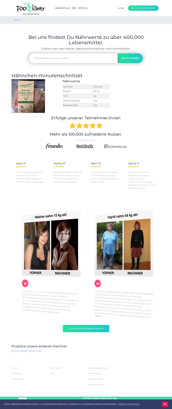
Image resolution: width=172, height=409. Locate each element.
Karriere (15, 368)
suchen (130, 58)
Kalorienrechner (95, 384)
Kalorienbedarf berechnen (26, 351)
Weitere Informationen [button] (129, 404)
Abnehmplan (62, 8)
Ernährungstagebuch (98, 368)
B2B (74, 8)
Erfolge (83, 8)
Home (17, 20)
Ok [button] (165, 404)
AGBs (52, 373)
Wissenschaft (17, 379)
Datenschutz (56, 368)
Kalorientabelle (95, 373)
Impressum (16, 373)
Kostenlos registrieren (143, 8)
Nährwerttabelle (95, 379)
